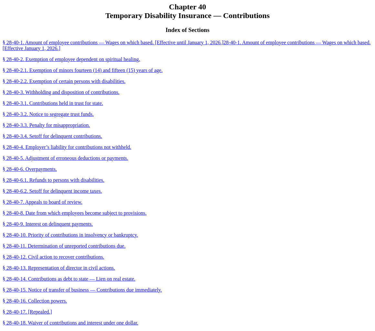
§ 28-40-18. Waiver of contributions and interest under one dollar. (70, 323)
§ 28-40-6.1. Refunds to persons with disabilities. (53, 180)
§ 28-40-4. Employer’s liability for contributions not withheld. (67, 147)
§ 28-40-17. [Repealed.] (27, 312)
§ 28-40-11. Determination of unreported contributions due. (64, 246)
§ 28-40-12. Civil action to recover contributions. (53, 257)
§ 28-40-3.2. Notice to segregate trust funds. (48, 114)
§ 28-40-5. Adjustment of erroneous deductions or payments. (65, 158)
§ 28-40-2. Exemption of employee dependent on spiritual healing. (71, 59)
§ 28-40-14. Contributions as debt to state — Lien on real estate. (69, 279)
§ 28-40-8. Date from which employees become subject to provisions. (75, 213)
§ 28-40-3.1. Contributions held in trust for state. (53, 103)
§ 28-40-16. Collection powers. (35, 301)
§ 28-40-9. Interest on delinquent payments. (48, 224)
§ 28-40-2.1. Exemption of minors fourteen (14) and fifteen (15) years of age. (82, 70)
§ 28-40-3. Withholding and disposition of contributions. (61, 92)
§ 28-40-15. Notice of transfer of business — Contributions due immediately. (82, 290)
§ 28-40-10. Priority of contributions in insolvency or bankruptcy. (70, 235)
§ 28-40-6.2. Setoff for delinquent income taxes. (52, 191)
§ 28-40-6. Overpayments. (30, 169)
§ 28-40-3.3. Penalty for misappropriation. (46, 125)
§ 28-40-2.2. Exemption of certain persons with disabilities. (64, 81)
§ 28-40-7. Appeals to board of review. (42, 202)
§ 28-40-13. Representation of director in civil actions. (59, 268)
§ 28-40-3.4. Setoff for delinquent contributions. (52, 136)
